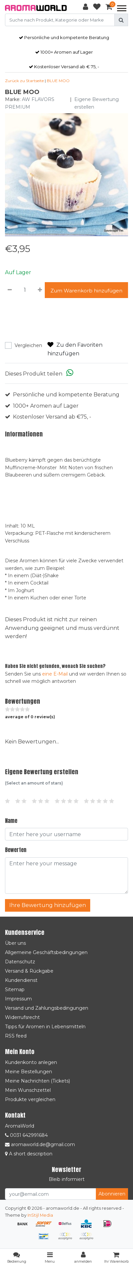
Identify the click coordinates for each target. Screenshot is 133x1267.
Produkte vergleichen (30, 1099)
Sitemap (15, 989)
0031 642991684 (26, 1135)
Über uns (15, 943)
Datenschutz (20, 962)
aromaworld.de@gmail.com (40, 1144)
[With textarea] (66, 875)
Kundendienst (21, 980)
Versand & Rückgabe (29, 971)
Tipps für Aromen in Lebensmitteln (45, 1027)
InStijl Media (40, 1215)
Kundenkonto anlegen (31, 1062)
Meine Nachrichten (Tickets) (37, 1081)
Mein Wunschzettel (28, 1090)
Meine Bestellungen (28, 1072)
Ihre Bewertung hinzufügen (47, 905)
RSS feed (16, 1036)
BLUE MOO (58, 80)
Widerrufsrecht (22, 1017)
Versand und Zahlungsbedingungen (46, 1008)
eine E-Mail (55, 674)
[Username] (66, 834)
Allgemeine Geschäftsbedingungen (46, 952)
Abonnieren (112, 1194)
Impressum (18, 999)
